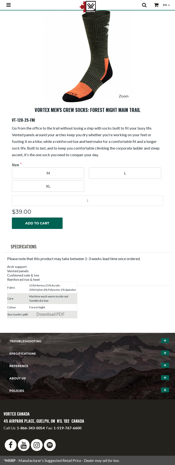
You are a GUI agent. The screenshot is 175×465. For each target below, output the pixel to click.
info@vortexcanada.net (22, 432)
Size (15, 165)
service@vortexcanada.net (66, 432)
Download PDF (50, 314)
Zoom (124, 96)
